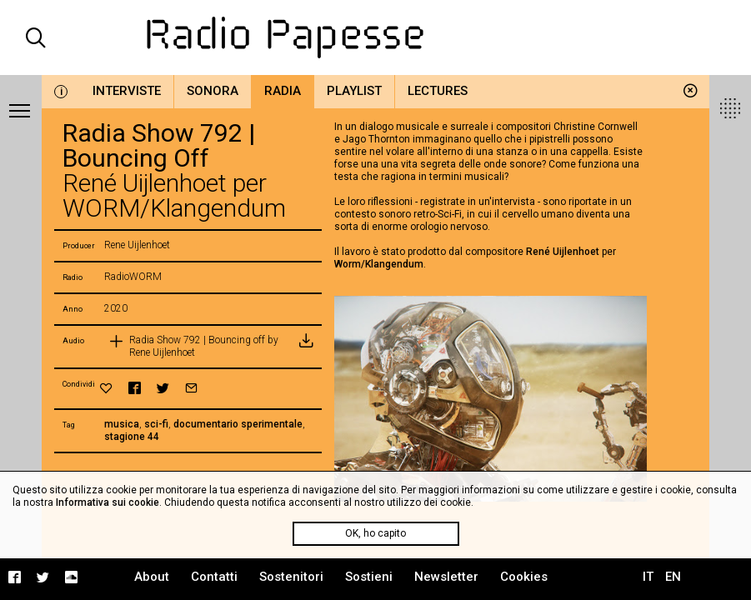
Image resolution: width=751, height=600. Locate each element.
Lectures (438, 90)
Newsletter (446, 576)
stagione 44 (131, 436)
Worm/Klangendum (378, 264)
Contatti (214, 576)
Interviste (127, 90)
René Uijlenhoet (562, 252)
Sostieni (369, 576)
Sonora (212, 90)
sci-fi (156, 424)
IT (648, 576)
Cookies (524, 576)
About (151, 576)
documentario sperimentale (238, 424)
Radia (282, 90)
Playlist (354, 90)
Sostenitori (291, 576)
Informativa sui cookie (107, 502)
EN (673, 576)
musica (121, 424)
